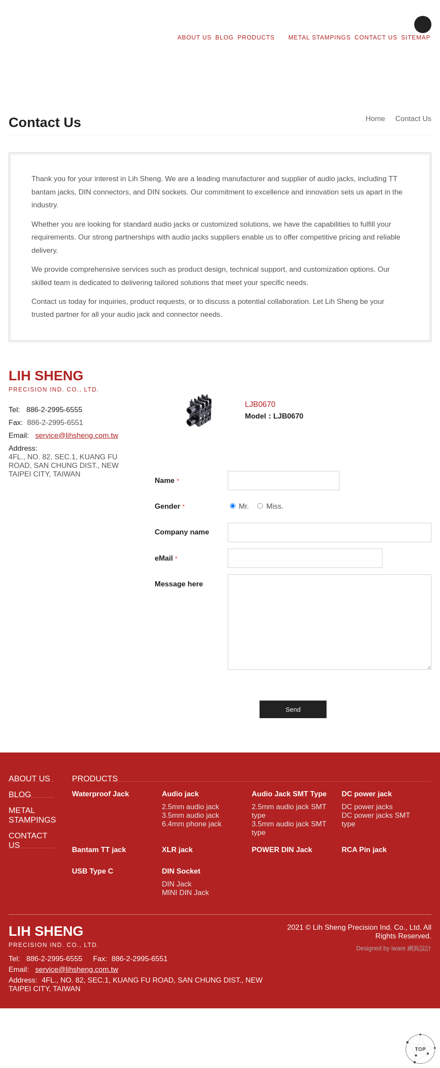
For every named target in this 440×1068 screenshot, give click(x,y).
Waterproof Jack (102, 834)
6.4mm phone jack (191, 868)
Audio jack (181, 834)
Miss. (275, 496)
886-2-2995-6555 (56, 404)
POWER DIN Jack (282, 896)
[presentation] (293, 702)
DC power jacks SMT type (374, 863)
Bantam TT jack (101, 896)
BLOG (227, 37)
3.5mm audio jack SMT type (288, 873)
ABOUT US (197, 37)
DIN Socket (182, 919)
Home (376, 119)
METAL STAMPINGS (320, 37)
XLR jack (177, 896)
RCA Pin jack (364, 896)
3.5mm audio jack (190, 858)
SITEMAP (416, 37)
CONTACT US (377, 37)
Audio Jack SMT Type (290, 834)
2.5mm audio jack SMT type (288, 853)
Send (293, 746)
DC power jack (368, 834)
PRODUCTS (263, 37)
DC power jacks (366, 848)
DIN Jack (175, 933)
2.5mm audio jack (190, 848)
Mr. (244, 496)
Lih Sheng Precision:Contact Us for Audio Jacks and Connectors (76, 31)
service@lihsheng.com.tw (75, 432)
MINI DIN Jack (185, 943)
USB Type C (92, 919)
